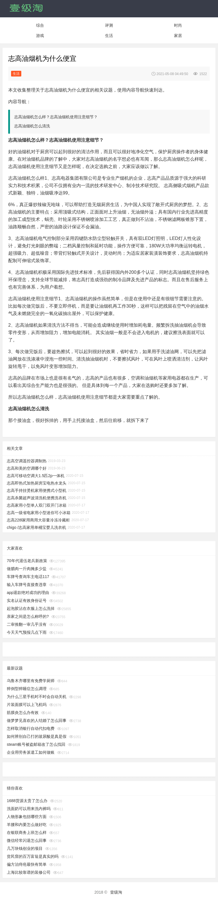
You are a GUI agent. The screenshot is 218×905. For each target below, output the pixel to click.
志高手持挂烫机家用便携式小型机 (36, 490)
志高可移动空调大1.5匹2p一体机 (35, 475)
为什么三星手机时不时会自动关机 (36, 696)
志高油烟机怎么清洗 (32, 126)
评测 (109, 25)
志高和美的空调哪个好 (27, 468)
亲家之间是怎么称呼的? (28, 616)
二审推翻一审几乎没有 (27, 624)
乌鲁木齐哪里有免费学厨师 (30, 680)
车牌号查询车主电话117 (28, 576)
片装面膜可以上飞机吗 (27, 704)
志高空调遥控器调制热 (27, 461)
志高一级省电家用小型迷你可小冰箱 (38, 512)
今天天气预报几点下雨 (27, 632)
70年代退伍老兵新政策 (27, 560)
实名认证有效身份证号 (27, 600)
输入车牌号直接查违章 (27, 584)
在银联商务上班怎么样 (27, 832)
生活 (109, 35)
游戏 (40, 35)
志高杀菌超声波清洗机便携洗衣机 (36, 498)
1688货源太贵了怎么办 (27, 800)
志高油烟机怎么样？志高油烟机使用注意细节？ (56, 117)
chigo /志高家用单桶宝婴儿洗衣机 (36, 527)
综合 (40, 25)
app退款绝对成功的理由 (28, 592)
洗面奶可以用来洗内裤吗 (29, 808)
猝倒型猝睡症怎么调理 (27, 688)
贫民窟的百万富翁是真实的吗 (32, 856)
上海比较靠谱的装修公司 (29, 872)
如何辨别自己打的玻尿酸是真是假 (36, 736)
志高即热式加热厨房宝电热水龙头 (36, 483)
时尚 (178, 25)
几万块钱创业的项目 (25, 848)
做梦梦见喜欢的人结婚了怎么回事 (36, 720)
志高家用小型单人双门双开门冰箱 (36, 505)
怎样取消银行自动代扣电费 (30, 728)
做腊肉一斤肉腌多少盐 (27, 568)
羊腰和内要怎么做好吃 (27, 824)
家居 (178, 35)
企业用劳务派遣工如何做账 (30, 752)
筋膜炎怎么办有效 (23, 712)
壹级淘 (116, 892)
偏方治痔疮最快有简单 (27, 864)
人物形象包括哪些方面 (27, 816)
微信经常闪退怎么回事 (27, 840)
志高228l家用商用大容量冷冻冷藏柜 (38, 520)
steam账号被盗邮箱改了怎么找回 (36, 744)
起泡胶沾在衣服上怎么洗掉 (30, 608)
